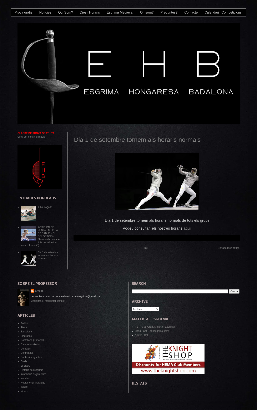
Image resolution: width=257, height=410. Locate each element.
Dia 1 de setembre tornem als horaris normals (137, 139)
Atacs (24, 327)
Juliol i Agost (45, 207)
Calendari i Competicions (223, 12)
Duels (24, 361)
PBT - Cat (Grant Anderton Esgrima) (155, 326)
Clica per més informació (31, 136)
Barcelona (26, 331)
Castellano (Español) (32, 340)
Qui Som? (65, 12)
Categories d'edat (30, 344)
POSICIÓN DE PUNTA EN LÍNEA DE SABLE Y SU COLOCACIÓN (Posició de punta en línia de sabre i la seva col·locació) (40, 236)
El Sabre (25, 365)
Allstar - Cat (141, 335)
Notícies (45, 12)
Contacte (191, 12)
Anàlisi (24, 323)
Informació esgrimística (33, 374)
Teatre (24, 386)
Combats (26, 348)
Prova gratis (23, 12)
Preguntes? (168, 12)
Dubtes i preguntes (31, 357)
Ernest (39, 290)
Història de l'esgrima (32, 369)
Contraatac (27, 352)
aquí (187, 228)
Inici (146, 248)
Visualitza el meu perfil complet (48, 300)
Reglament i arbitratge (33, 382)
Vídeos (24, 391)
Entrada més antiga (229, 248)
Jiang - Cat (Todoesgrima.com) (152, 331)
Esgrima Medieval (120, 12)
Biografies (26, 336)
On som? (146, 12)
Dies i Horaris (90, 12)
